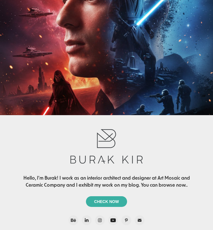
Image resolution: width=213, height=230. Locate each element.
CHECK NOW (106, 201)
